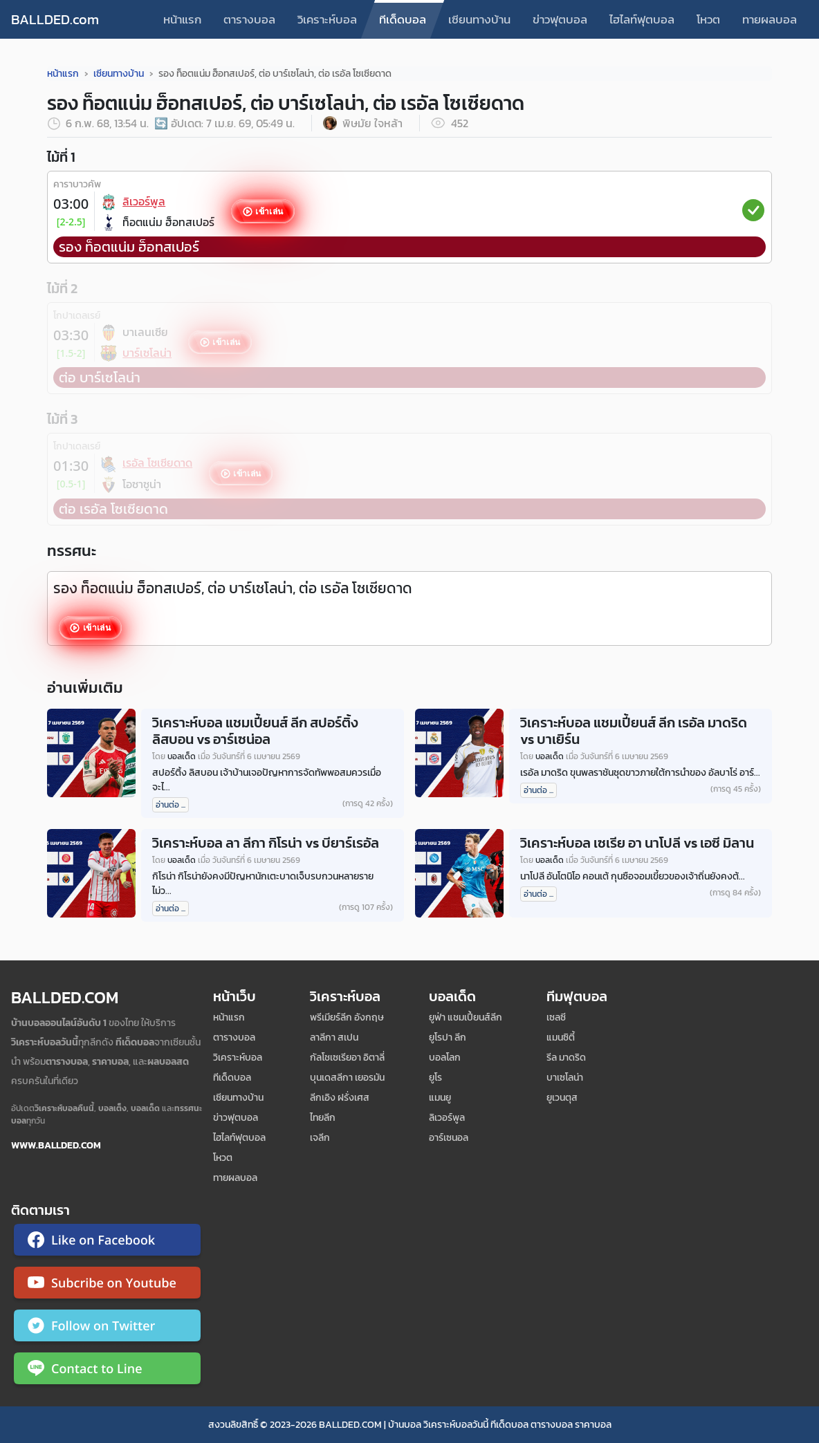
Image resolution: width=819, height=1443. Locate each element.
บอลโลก (445, 1057)
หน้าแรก (182, 19)
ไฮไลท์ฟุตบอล (641, 19)
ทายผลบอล (769, 19)
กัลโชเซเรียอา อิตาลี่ (347, 1057)
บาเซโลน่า (564, 1077)
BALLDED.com (55, 19)
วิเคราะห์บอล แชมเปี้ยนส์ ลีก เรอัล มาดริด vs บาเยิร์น (633, 731)
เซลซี (556, 1017)
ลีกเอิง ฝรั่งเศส (339, 1097)
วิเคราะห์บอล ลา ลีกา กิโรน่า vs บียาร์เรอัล (265, 842)
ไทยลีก (322, 1117)
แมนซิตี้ (560, 1037)
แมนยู (440, 1097)
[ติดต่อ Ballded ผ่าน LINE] (107, 1371)
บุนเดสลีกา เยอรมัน (347, 1077)
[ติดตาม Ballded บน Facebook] (107, 1242)
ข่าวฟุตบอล (560, 19)
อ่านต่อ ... (170, 805)
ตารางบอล (249, 19)
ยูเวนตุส (562, 1097)
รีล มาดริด (566, 1057)
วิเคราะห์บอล (327, 19)
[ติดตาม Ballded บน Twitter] (107, 1328)
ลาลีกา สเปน (334, 1037)
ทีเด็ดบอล (402, 19)
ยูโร (435, 1077)
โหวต (708, 19)
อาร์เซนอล (448, 1137)
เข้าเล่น (269, 211)
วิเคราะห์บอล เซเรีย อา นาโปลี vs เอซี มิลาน (637, 842)
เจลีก (320, 1137)
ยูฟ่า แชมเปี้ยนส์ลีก (465, 1017)
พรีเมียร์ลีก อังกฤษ (347, 1017)
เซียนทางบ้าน (479, 19)
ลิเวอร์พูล (447, 1117)
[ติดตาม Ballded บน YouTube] (107, 1285)
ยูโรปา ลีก (447, 1037)
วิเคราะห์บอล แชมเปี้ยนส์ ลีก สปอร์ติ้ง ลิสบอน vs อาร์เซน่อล (255, 731)
